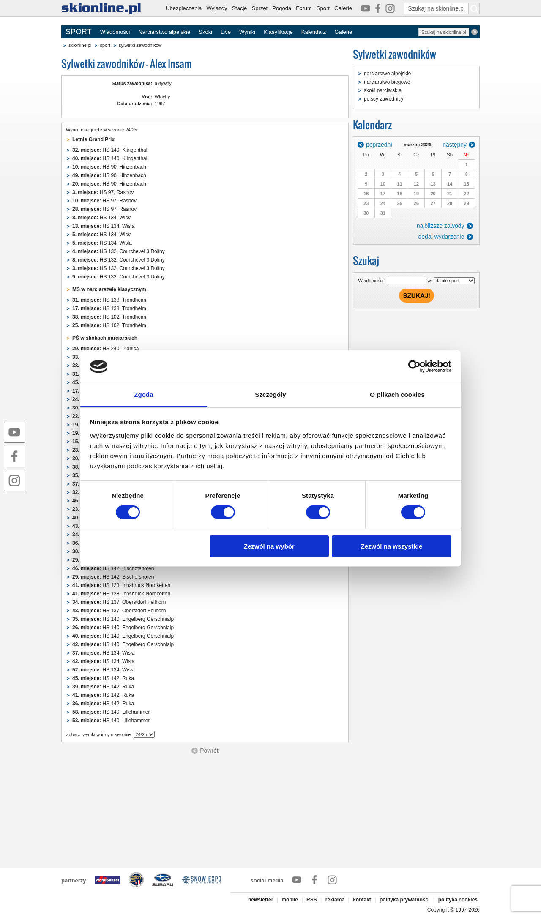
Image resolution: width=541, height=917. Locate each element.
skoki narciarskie (383, 90)
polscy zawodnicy (383, 99)
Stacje (239, 8)
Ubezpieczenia (184, 8)
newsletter (260, 900)
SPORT (79, 31)
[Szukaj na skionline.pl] (474, 8)
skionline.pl (79, 45)
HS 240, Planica (105, 349)
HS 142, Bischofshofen (113, 568)
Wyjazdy (216, 8)
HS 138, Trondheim (109, 300)
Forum (304, 8)
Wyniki (247, 32)
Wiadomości (115, 32)
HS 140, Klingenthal (109, 150)
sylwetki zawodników (140, 45)
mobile (289, 900)
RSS (311, 900)
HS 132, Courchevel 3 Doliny (118, 251)
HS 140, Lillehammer (111, 712)
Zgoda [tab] (143, 394)
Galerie (343, 8)
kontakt (362, 900)
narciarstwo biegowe (387, 82)
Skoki (205, 32)
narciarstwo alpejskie (387, 73)
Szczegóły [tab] (270, 394)
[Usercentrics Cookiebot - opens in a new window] (414, 366)
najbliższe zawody (440, 225)
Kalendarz (313, 32)
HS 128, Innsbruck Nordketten (121, 585)
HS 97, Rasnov (103, 192)
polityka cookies (458, 900)
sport (105, 45)
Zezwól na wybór (269, 546)
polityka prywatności (405, 900)
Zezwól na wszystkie (391, 546)
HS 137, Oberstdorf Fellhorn (119, 602)
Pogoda (281, 8)
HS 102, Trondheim (109, 317)
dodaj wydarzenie (441, 236)
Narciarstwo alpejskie (164, 32)
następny (455, 144)
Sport (323, 8)
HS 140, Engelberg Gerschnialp (123, 619)
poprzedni (379, 144)
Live (226, 32)
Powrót (209, 750)
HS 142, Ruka (103, 678)
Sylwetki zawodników (394, 54)
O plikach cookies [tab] (397, 394)
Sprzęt (260, 8)
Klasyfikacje (278, 32)
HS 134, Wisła (102, 218)
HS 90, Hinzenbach (109, 167)
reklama (334, 900)
